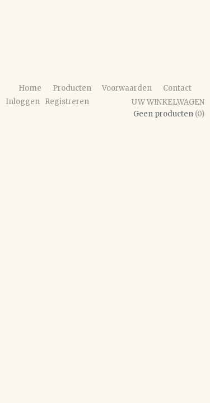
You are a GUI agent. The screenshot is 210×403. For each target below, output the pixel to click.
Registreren (67, 101)
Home (29, 88)
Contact (177, 88)
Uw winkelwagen (168, 102)
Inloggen (23, 101)
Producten (72, 88)
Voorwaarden (127, 88)
